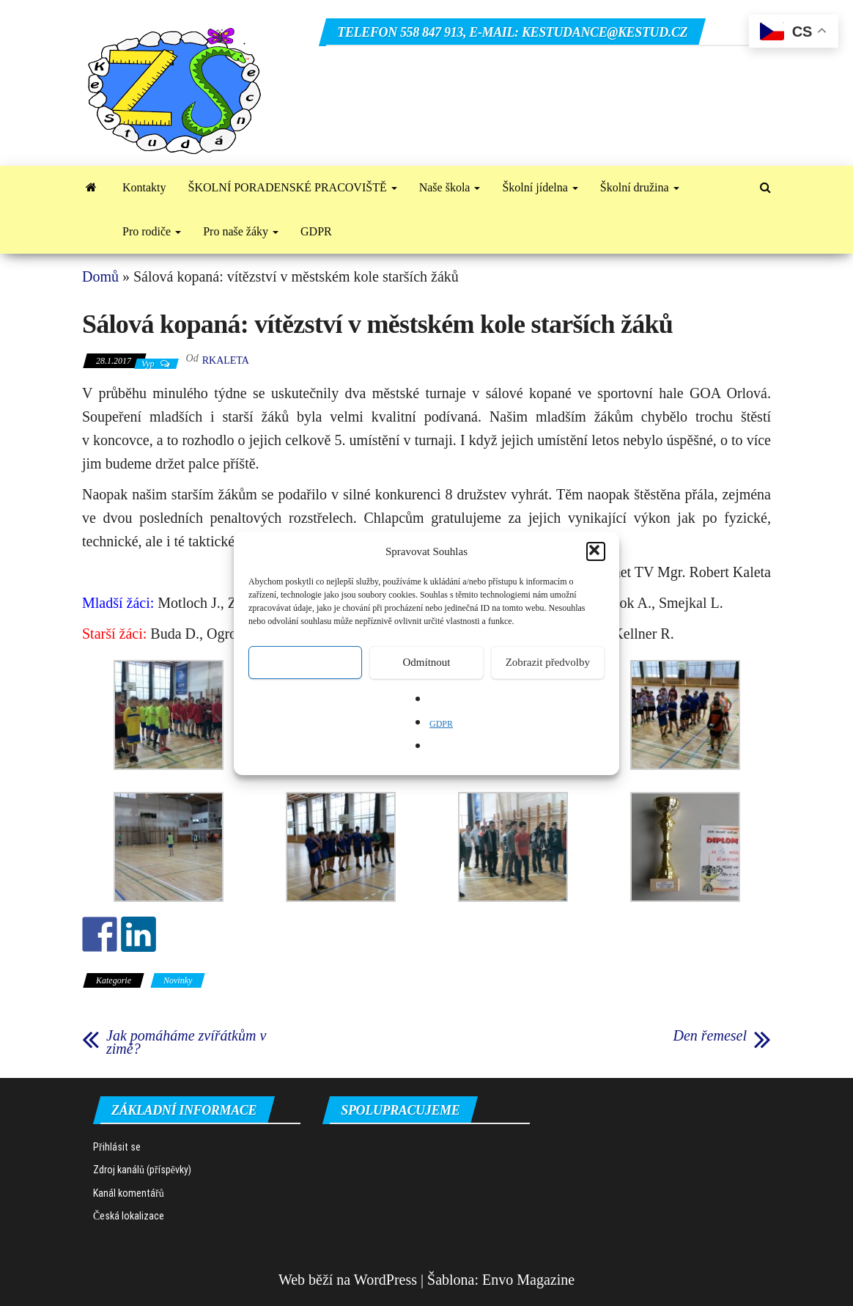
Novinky (177, 980)
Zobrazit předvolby (548, 662)
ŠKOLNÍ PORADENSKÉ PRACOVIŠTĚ (292, 187)
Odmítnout (426, 662)
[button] (596, 551)
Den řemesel (710, 1035)
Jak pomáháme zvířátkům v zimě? (186, 1042)
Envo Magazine (528, 1280)
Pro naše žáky (240, 231)
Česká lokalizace (128, 1216)
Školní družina (639, 187)
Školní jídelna (539, 187)
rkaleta (225, 360)
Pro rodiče (151, 231)
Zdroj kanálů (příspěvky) (142, 1169)
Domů (100, 276)
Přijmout (305, 662)
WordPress (385, 1280)
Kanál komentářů (128, 1193)
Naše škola (450, 187)
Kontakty (144, 187)
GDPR (441, 724)
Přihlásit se (117, 1147)
